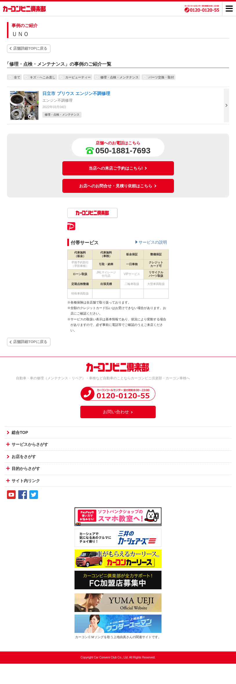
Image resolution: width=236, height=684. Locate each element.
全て (17, 77)
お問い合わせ (118, 411)
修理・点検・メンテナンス (119, 77)
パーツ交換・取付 (161, 77)
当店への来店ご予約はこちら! (118, 168)
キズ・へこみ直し (42, 77)
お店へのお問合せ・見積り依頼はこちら (118, 186)
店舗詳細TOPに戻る (30, 48)
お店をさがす (24, 456)
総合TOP (20, 432)
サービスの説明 (153, 242)
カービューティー (78, 77)
